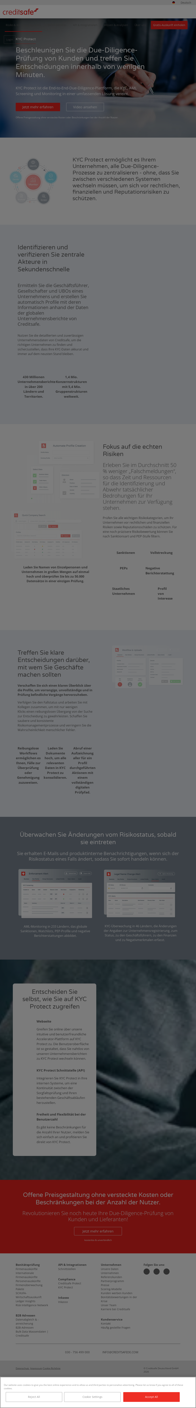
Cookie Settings (92, 1397)
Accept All (151, 1397)
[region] (98, 1392)
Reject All (34, 1397)
